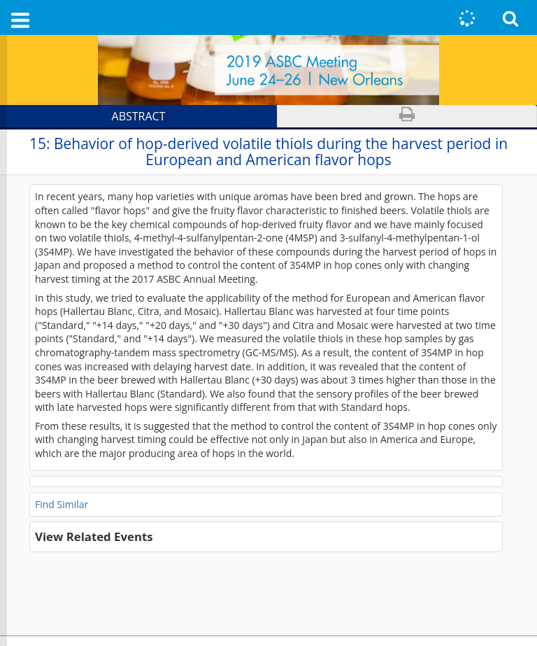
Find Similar (61, 504)
